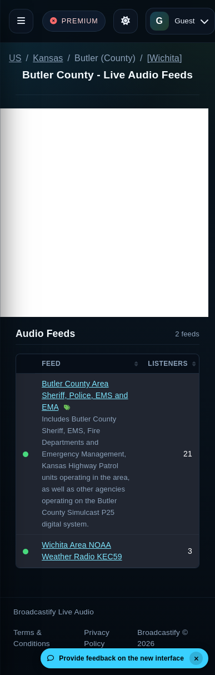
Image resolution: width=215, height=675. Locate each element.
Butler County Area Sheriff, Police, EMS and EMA (85, 395)
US (15, 58)
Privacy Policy (96, 638)
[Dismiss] (196, 658)
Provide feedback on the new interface (115, 658)
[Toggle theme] (125, 21)
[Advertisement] (104, 212)
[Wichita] (164, 58)
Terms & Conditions (31, 638)
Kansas (48, 58)
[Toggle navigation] (21, 21)
